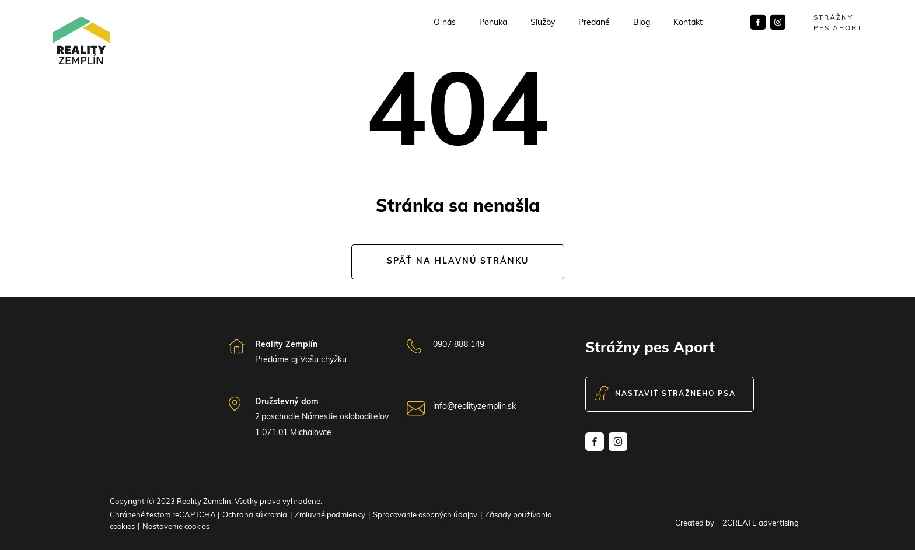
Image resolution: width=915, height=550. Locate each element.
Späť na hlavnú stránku (458, 261)
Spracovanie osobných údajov (425, 515)
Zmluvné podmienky (330, 515)
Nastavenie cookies (175, 527)
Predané (594, 23)
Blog (641, 23)
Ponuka (493, 23)
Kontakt (688, 23)
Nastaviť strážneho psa (665, 394)
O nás (445, 23)
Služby (542, 23)
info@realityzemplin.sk (474, 406)
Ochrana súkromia (254, 515)
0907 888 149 (458, 345)
